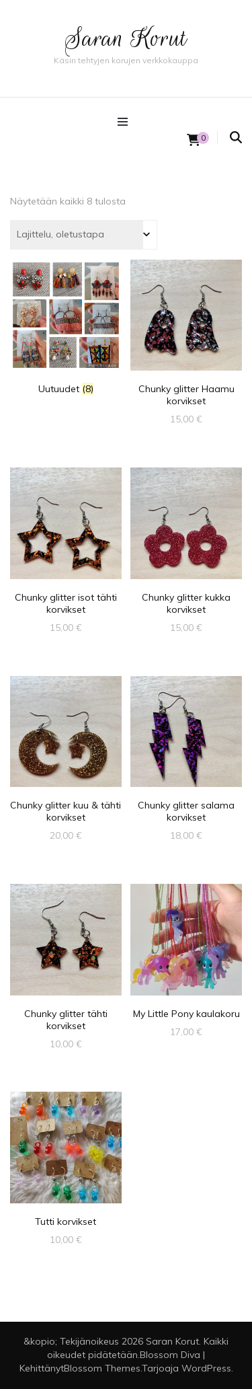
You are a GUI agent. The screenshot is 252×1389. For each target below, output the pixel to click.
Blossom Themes (102, 1368)
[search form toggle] (236, 137)
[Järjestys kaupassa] (84, 235)
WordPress (206, 1368)
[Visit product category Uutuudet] (66, 328)
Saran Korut (126, 38)
